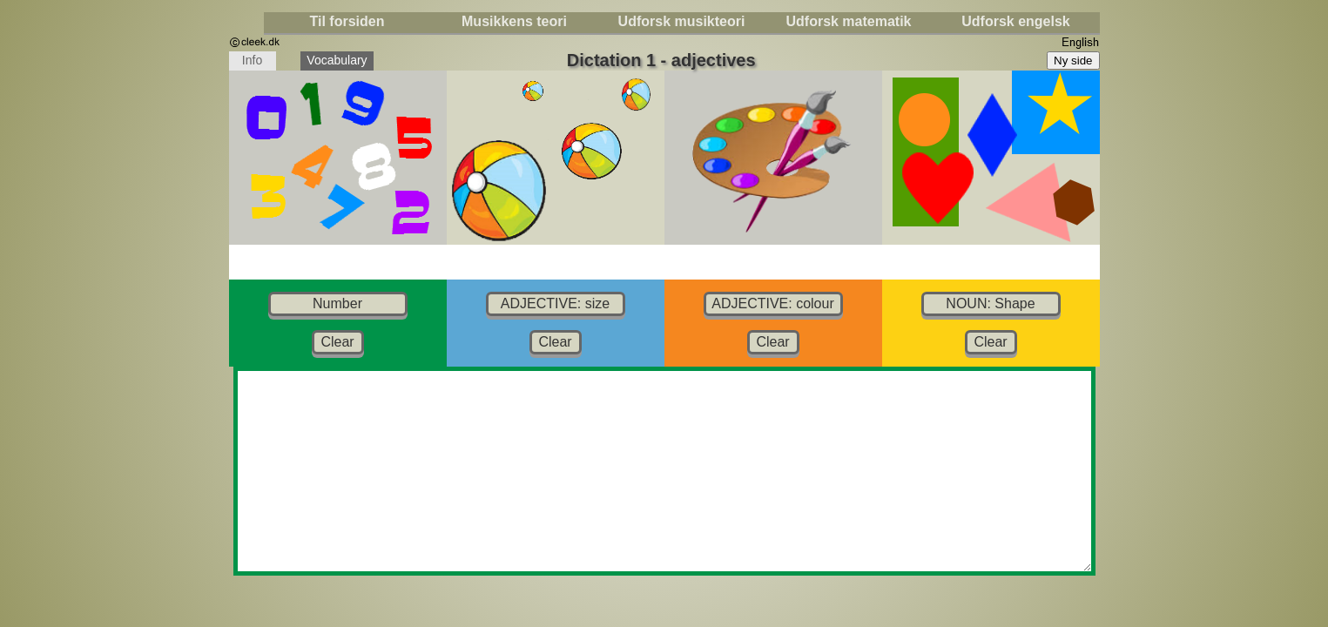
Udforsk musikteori (681, 21)
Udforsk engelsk (1015, 21)
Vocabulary (340, 62)
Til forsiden (347, 21)
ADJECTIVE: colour (772, 303)
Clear (337, 341)
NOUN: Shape (990, 303)
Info (252, 62)
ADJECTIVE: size (555, 303)
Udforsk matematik (848, 21)
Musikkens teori (514, 21)
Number (337, 303)
